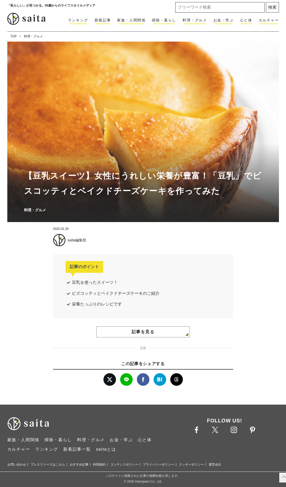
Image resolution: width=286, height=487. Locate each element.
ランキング (78, 20)
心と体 (246, 20)
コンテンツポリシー (124, 464)
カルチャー (269, 20)
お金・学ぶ (223, 20)
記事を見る (143, 332)
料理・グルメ (195, 20)
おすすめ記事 (79, 464)
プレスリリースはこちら (48, 464)
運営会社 (215, 464)
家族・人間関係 (131, 20)
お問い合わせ (16, 464)
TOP (13, 36)
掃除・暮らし (164, 20)
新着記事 (103, 20)
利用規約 (99, 464)
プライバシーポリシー (158, 464)
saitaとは (106, 449)
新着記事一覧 (77, 449)
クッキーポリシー (191, 464)
